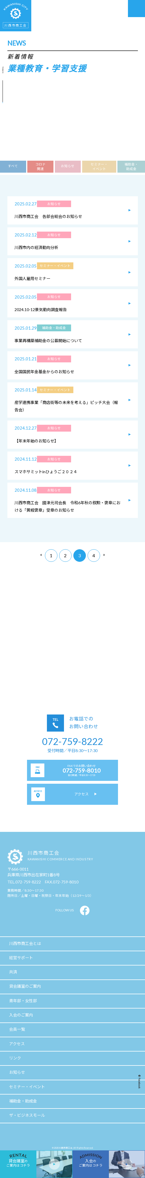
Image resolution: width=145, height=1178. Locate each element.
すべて (13, 166)
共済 (13, 971)
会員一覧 (17, 1029)
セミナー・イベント (99, 166)
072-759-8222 (72, 741)
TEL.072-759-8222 (24, 881)
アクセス (17, 1043)
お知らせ (67, 166)
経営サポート (21, 957)
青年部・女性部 (23, 1000)
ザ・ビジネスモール (27, 1115)
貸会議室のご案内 (25, 986)
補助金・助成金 (131, 166)
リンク (15, 1057)
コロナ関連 (40, 166)
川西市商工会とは (25, 943)
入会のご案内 (21, 1014)
